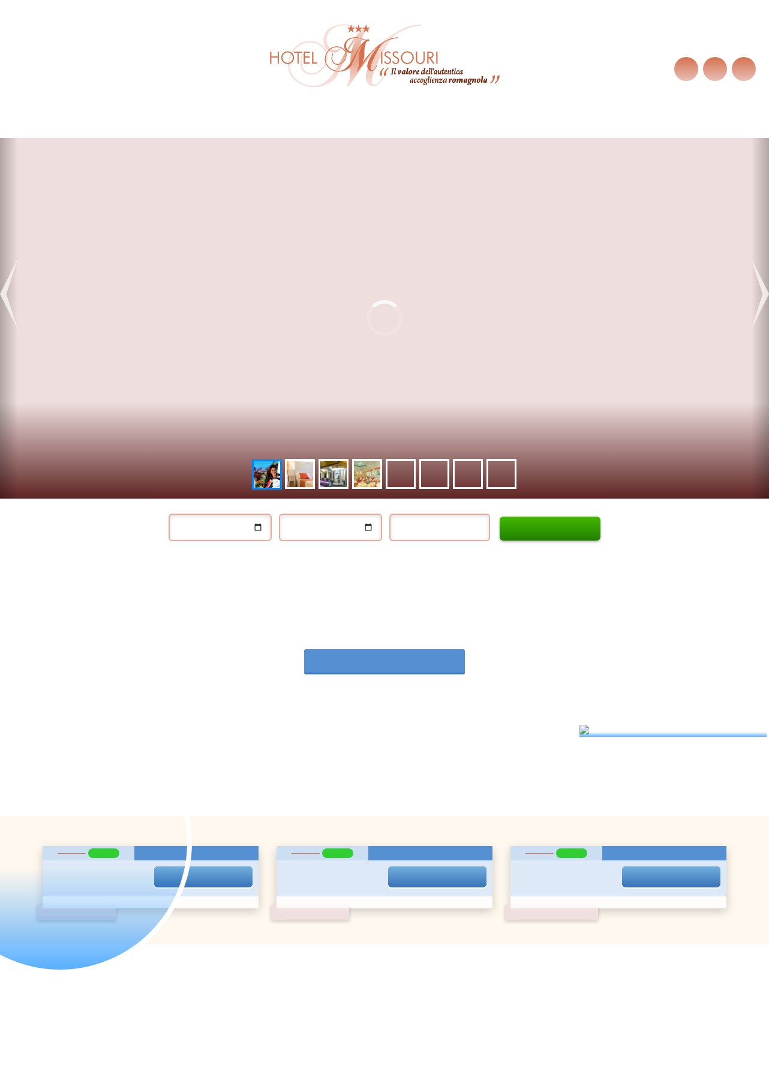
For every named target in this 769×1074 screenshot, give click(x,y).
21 (406, 831)
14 (406, 815)
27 (389, 847)
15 (424, 815)
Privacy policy (356, 990)
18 (352, 831)
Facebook (371, 1045)
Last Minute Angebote (175, 126)
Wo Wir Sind (439, 126)
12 (370, 815)
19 (370, 831)
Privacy (153, 855)
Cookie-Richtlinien (262, 62)
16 (441, 815)
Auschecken (309, 508)
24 (335, 847)
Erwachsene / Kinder (450, 526)
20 (389, 831)
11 (352, 815)
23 (441, 831)
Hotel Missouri (88, 126)
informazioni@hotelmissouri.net (476, 973)
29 (424, 847)
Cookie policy (413, 990)
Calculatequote (550, 528)
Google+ (398, 1045)
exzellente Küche (365, 126)
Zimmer (300, 126)
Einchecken (198, 508)
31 (335, 863)
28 (406, 847)
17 (335, 831)
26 (370, 847)
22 (424, 831)
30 (441, 847)
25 (352, 847)
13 (389, 815)
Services (252, 126)
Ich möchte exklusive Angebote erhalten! (199, 819)
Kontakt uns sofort (538, 894)
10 (335, 815)
